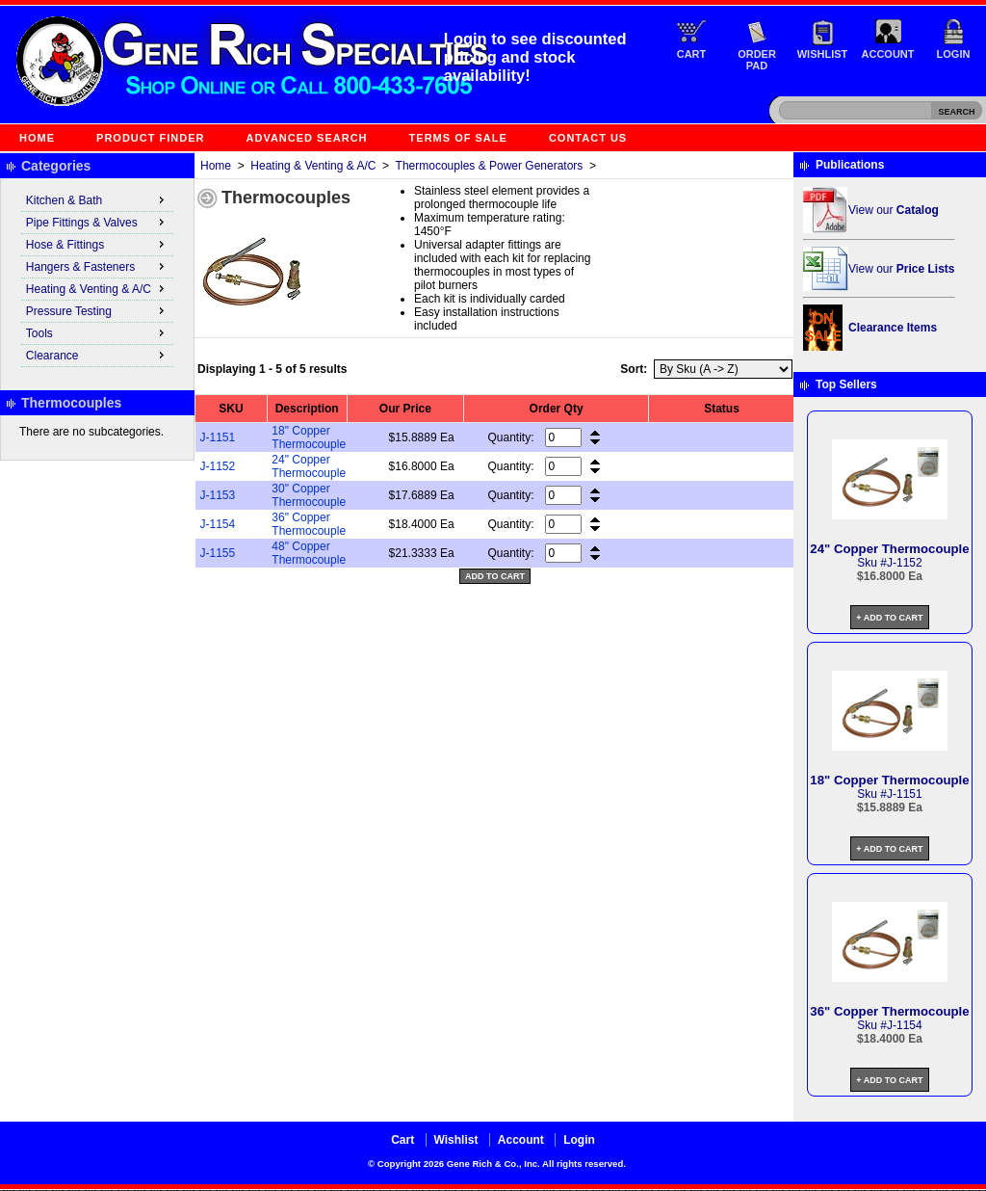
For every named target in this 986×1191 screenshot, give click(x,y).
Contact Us (588, 138)
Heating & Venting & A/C (313, 165)
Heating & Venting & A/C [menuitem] (97, 288)
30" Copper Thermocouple (309, 495)
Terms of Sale (458, 138)
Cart (692, 54)
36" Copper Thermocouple (309, 524)
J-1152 (218, 466)
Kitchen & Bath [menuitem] (97, 199)
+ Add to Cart (889, 617)
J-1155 (218, 553)
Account (888, 54)
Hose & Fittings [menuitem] (97, 243)
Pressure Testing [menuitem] (97, 310)
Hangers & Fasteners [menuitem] (97, 266)
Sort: (633, 369)
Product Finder (150, 138)
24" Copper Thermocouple (309, 466)
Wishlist (822, 54)
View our (893, 210)
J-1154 (218, 524)
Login (954, 54)
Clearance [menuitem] (97, 354)
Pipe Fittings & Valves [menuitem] (97, 221)
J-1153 (218, 495)
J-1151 (218, 437)
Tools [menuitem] (97, 332)
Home (37, 138)
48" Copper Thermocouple (309, 553)
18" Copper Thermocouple (309, 437)
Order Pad (757, 59)
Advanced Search (307, 138)
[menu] (97, 278)
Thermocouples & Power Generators (490, 165)
